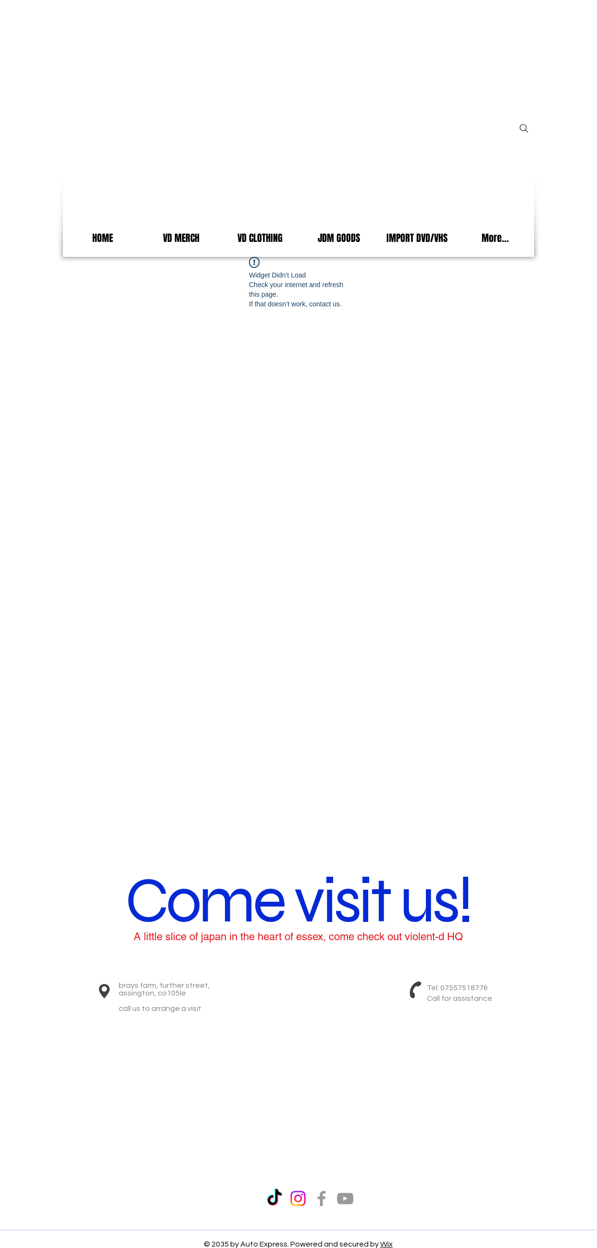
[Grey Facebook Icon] (321, 1198)
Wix (386, 1244)
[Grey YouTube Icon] (345, 1198)
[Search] (524, 128)
